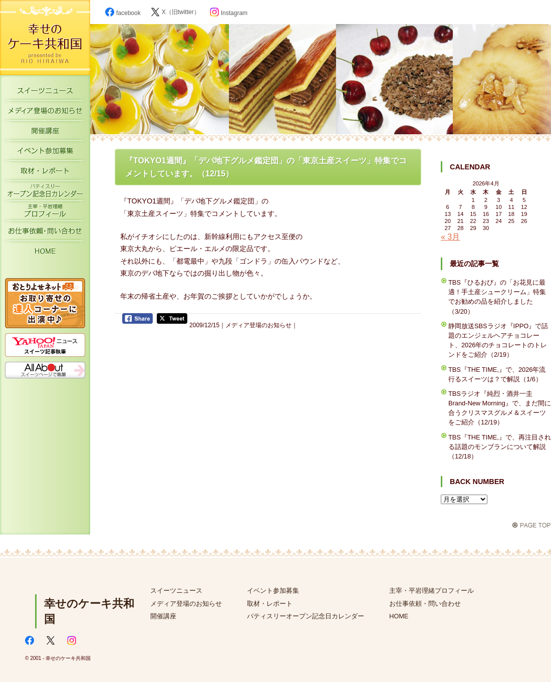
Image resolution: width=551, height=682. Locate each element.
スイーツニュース (45, 93)
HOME (45, 253)
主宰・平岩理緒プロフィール (45, 213)
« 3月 (450, 237)
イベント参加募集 (45, 153)
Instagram (228, 13)
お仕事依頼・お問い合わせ (45, 233)
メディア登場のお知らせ (45, 113)
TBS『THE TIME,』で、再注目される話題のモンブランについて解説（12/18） (499, 446)
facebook (123, 13)
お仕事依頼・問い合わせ (425, 603)
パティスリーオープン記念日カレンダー (45, 193)
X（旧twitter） (175, 12)
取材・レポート (45, 173)
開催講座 (45, 133)
